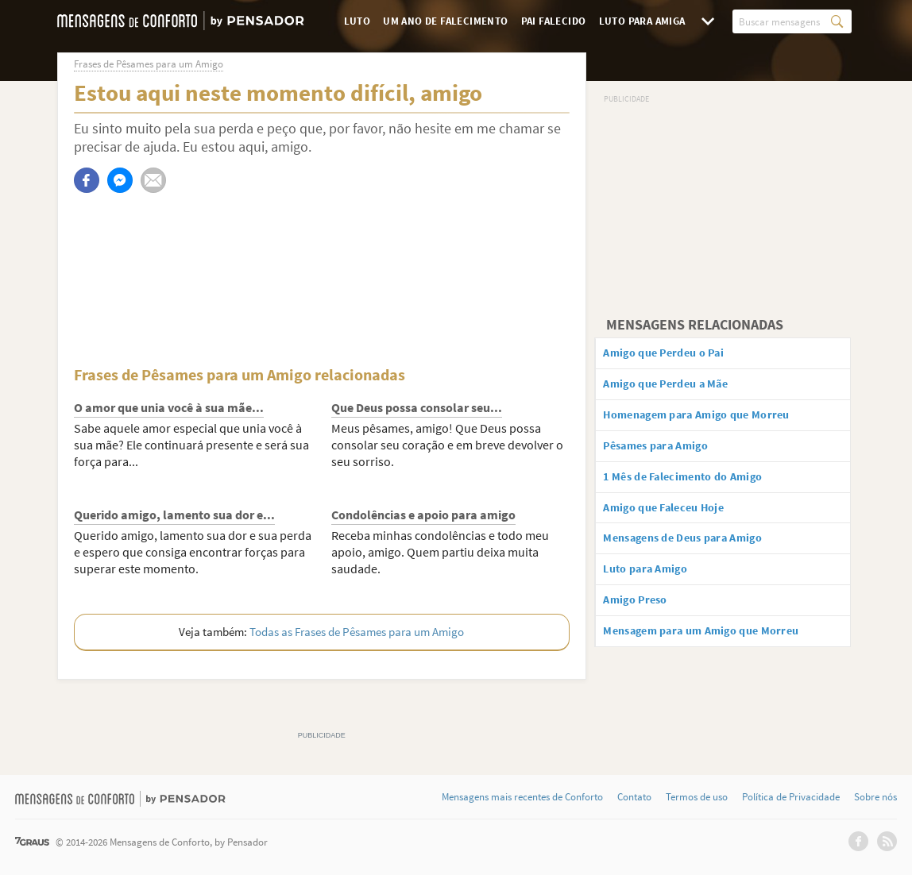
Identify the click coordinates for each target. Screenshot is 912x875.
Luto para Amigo (657, 587)
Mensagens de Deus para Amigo (699, 553)
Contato (634, 797)
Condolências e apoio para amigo (423, 514)
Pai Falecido (553, 21)
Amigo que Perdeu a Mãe (679, 387)
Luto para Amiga (642, 21)
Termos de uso (697, 797)
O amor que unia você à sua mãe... (169, 407)
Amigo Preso (645, 620)
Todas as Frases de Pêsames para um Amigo (356, 631)
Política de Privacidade (791, 797)
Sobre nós (875, 797)
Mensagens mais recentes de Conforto (522, 797)
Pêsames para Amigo (669, 454)
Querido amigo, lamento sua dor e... (174, 514)
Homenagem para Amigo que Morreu (714, 421)
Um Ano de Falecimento (445, 21)
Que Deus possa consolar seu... (416, 407)
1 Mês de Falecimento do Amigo (698, 487)
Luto (357, 21)
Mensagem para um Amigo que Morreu (719, 653)
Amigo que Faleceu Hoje (677, 520)
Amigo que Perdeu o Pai (676, 354)
